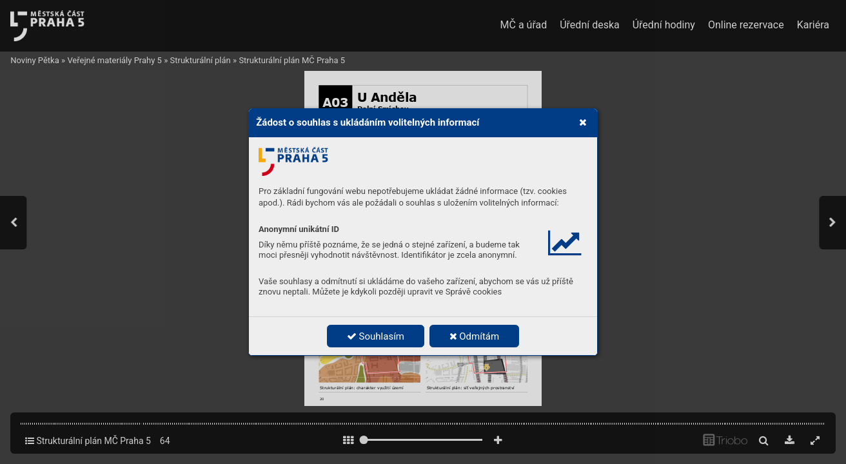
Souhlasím (375, 336)
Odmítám (474, 336)
